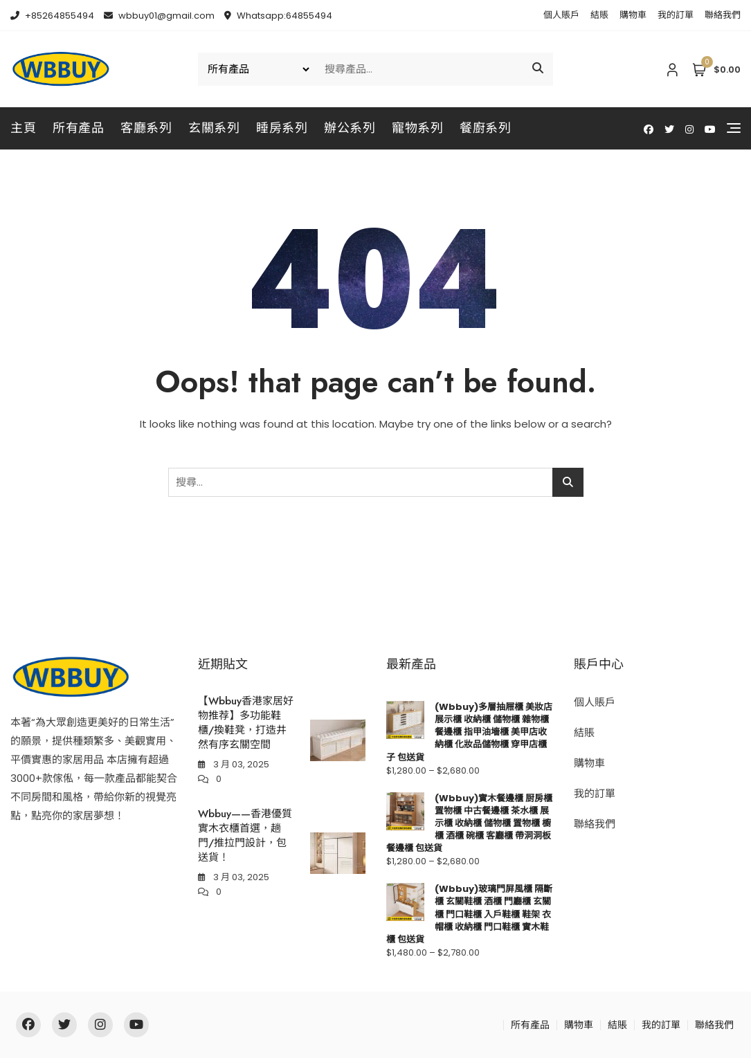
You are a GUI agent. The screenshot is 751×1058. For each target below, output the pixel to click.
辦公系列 (349, 128)
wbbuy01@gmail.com (159, 15)
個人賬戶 (561, 14)
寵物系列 (417, 128)
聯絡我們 (723, 14)
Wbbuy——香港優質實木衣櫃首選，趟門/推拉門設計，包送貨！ (245, 835)
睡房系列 (281, 128)
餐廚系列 (485, 128)
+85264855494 (52, 15)
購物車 (632, 14)
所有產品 (78, 128)
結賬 (599, 14)
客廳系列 (146, 128)
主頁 (23, 128)
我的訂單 (676, 14)
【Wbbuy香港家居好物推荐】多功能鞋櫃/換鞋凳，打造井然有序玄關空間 (245, 722)
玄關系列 (213, 128)
